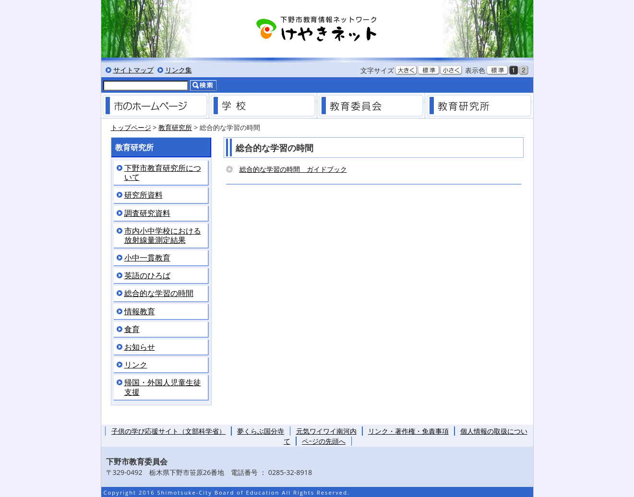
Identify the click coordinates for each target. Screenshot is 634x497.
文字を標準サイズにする (429, 70)
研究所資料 (143, 195)
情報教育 (139, 311)
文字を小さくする (451, 70)
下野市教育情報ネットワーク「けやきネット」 (317, 28)
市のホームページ (155, 106)
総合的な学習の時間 (158, 293)
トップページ (131, 127)
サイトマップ (133, 69)
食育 (132, 329)
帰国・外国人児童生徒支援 (162, 387)
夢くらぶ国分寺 (260, 431)
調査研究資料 (147, 213)
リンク (135, 364)
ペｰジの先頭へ (324, 441)
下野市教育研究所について (162, 173)
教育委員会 (371, 106)
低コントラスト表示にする (523, 70)
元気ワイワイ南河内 (326, 431)
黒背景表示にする (513, 70)
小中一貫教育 (147, 257)
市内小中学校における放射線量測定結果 (162, 235)
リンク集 (178, 69)
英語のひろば (147, 275)
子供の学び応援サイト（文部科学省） (168, 431)
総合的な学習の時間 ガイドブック (293, 169)
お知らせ (139, 347)
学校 (263, 106)
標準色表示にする (497, 70)
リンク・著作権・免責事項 (408, 431)
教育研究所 (479, 106)
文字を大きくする (406, 70)
